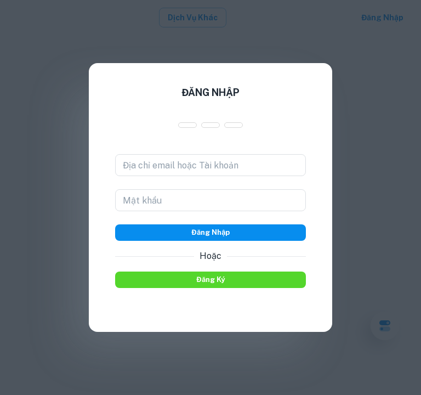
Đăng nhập (210, 232)
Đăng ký (210, 280)
